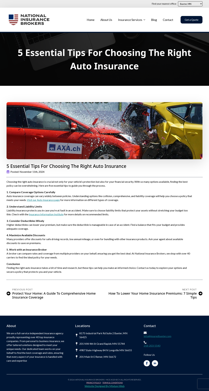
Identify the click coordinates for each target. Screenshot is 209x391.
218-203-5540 (152, 345)
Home (91, 20)
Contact (168, 20)
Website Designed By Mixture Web (105, 386)
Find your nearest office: (164, 3)
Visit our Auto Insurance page (43, 199)
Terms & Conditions (112, 382)
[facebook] (147, 363)
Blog (154, 20)
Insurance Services (130, 20)
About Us (106, 20)
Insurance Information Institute (46, 214)
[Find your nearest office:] (190, 3)
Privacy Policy (93, 382)
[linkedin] (155, 363)
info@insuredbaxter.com (157, 336)
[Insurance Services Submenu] (144, 20)
